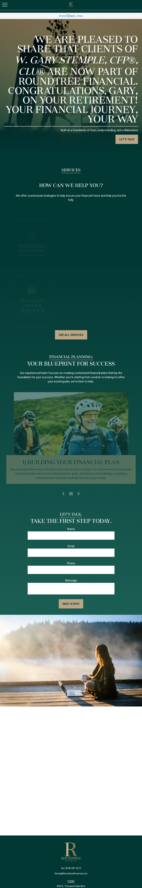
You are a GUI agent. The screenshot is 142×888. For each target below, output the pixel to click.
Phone (71, 563)
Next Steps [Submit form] (71, 603)
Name (71, 529)
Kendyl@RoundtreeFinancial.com (71, 873)
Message (71, 580)
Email (71, 546)
